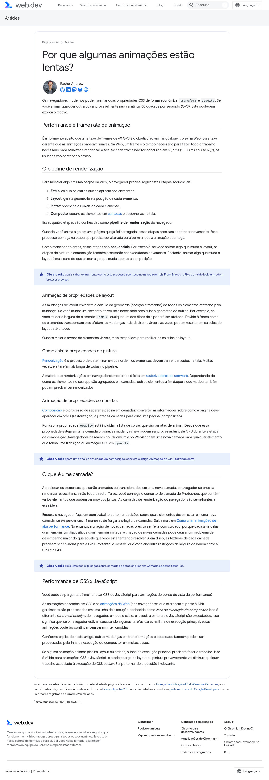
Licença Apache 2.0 (114, 689)
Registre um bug (149, 728)
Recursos (64, 5)
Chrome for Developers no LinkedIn (241, 743)
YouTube (229, 735)
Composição (52, 410)
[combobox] (208, 5)
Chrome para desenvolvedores (192, 730)
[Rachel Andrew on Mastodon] (74, 91)
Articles (12, 18)
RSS (226, 752)
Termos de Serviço (17, 771)
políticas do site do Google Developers (194, 689)
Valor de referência (93, 5)
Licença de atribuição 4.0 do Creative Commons (187, 684)
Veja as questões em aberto (156, 735)
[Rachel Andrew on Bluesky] (80, 91)
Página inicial (50, 42)
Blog (161, 5)
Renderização (52, 361)
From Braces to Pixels (178, 274)
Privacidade (41, 771)
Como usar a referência (132, 5)
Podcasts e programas (196, 752)
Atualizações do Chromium (199, 738)
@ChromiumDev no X (238, 728)
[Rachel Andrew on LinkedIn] (68, 91)
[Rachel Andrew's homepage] (86, 91)
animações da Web (115, 604)
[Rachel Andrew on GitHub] (62, 91)
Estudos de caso (191, 745)
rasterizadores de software (167, 376)
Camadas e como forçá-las (165, 566)
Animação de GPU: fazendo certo (171, 459)
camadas (115, 214)
